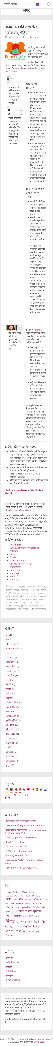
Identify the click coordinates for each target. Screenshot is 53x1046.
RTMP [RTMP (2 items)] (38, 916)
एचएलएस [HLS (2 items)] (28, 900)
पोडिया (42, 606)
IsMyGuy (42, 596)
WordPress (15, 544)
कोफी (41, 599)
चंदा (19, 609)
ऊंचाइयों (15, 596)
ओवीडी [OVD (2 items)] (18, 908)
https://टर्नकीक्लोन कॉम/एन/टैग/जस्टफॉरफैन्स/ (23, 565)
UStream (10, 738)
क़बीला (25, 609)
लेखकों (43, 590)
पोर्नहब (8, 693)
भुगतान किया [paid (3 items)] (26, 907)
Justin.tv (10, 657)
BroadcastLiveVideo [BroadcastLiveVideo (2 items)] (12, 896)
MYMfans (33, 606)
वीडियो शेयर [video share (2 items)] (13, 927)
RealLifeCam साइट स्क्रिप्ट (17, 846)
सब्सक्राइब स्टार (11, 609)
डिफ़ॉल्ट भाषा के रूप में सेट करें (17, 794)
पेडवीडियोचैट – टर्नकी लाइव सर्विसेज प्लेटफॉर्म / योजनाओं (24, 492)
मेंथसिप (8, 606)
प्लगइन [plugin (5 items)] (17, 916)
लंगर (37, 590)
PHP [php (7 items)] (9, 916)
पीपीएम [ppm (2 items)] (25, 916)
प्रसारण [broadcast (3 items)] (31, 892)
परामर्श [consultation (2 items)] (15, 900)
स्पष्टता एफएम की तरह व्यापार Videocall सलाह (25, 825)
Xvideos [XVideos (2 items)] (31, 932)
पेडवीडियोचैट (37, 329)
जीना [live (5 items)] (12, 903)
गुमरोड (8, 596)
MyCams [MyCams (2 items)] (28, 904)
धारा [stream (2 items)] (17, 922)
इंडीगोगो (23, 596)
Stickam (10, 725)
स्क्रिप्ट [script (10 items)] (10, 921)
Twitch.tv (10, 733)
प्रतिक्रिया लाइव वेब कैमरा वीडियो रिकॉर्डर (21, 837)
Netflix (9, 680)
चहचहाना (9, 976)
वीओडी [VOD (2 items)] (20, 927)
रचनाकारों (24, 593)
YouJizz (9, 751)
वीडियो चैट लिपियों (13, 980)
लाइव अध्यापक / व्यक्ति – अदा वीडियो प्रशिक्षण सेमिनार (24, 862)
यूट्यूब (8, 765)
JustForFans (26, 599)
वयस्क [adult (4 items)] (8, 892)
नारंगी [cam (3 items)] (22, 896)
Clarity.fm (20, 587)
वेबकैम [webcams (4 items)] (36, 926)
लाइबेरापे (9, 602)
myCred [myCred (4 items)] (37, 903)
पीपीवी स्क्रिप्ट (11, 971)
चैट (7, 635)
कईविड (25, 602)
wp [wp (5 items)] (25, 931)
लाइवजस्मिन (31, 587)
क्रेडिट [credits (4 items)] (21, 899)
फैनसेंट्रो (33, 593)
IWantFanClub (12, 599)
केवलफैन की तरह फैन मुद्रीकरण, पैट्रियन (21, 29)
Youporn (10, 760)
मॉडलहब (16, 606)
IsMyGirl (32, 596)
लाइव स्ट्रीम (10, 662)
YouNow (10, 756)
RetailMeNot (12, 716)
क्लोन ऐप (9, 958)
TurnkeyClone (32, 37)
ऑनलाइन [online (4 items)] (10, 907)
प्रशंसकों (40, 593)
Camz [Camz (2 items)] (38, 896)
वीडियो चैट (24, 590)
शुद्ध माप (9, 698)
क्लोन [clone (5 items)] (8, 899)
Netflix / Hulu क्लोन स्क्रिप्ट (18, 855)
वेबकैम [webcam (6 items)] (27, 926)
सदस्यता (38, 602)
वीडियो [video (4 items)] (36, 921)
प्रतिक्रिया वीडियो (12, 702)
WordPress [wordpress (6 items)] (13, 931)
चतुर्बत (11, 587)
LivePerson (11, 671)
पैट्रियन (16, 590)
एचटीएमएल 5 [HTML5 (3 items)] (37, 899)
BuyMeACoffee (12, 593)
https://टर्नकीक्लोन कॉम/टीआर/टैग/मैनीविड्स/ (25, 549)
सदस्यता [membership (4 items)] (20, 903)
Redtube (10, 711)
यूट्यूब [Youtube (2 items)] (37, 932)
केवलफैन (9, 590)
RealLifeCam (12, 707)
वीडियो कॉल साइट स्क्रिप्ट (15, 842)
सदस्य (31, 602)
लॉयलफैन (17, 602)
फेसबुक (9, 967)
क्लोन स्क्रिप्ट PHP (13, 962)
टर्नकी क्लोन (10, 4)
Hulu (8, 653)
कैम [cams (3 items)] (33, 896)
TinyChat (10, 729)
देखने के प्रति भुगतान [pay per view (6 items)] (29, 911)
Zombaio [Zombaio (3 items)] (10, 935)
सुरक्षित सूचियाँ (11, 720)
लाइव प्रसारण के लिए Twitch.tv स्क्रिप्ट (21, 867)
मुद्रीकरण (24, 606)
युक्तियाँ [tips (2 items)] (29, 922)
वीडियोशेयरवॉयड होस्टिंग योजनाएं (18, 510)
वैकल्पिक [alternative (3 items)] (16, 892)
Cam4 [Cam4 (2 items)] (28, 896)
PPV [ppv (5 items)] (31, 916)
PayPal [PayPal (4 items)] (36, 907)
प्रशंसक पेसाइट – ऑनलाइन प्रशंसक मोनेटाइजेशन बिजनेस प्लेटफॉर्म (24, 70)
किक (35, 599)
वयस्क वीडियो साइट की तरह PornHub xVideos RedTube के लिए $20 (25, 831)
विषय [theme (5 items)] (23, 921)
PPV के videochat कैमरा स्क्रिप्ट (19, 851)
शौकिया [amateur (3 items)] (24, 892)
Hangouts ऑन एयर (14, 648)
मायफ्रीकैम (41, 587)
